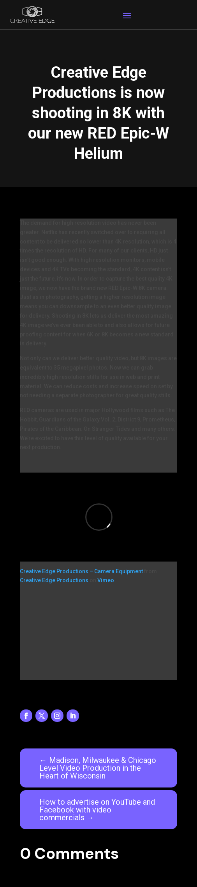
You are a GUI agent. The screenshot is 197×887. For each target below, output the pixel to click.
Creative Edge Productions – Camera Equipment (81, 571)
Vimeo (105, 580)
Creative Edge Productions (54, 580)
